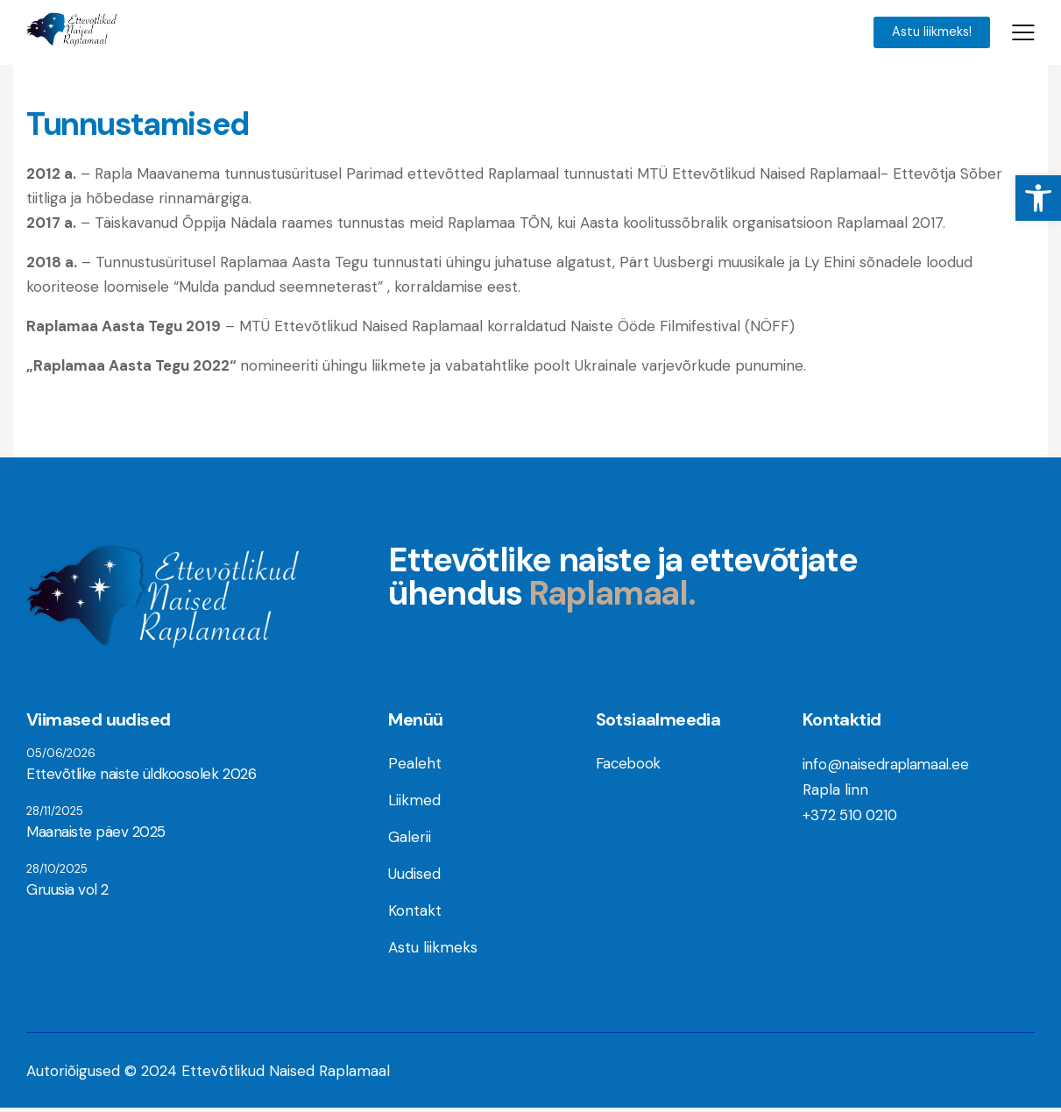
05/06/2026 (60, 755)
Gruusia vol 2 (66, 892)
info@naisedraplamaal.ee (889, 766)
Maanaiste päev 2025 (95, 834)
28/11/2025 (54, 813)
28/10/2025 (57, 871)
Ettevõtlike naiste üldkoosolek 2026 (139, 777)
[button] (1038, 198)
